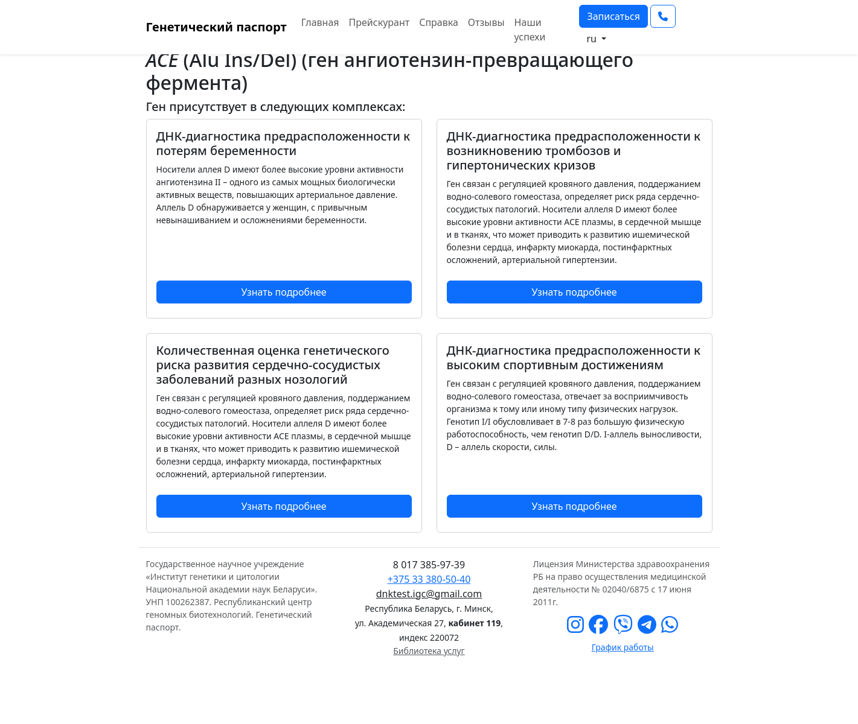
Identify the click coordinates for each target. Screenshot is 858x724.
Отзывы (486, 22)
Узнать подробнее (283, 292)
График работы (623, 647)
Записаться (613, 16)
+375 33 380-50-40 (429, 579)
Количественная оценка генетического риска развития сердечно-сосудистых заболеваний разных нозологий (272, 364)
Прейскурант (379, 22)
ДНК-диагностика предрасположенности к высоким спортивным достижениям (574, 357)
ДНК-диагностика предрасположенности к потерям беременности (283, 143)
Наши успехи (530, 29)
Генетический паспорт (216, 27)
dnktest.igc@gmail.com (429, 593)
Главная (320, 22)
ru (592, 38)
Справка (438, 22)
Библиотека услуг (428, 650)
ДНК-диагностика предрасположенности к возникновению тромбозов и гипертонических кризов (574, 150)
